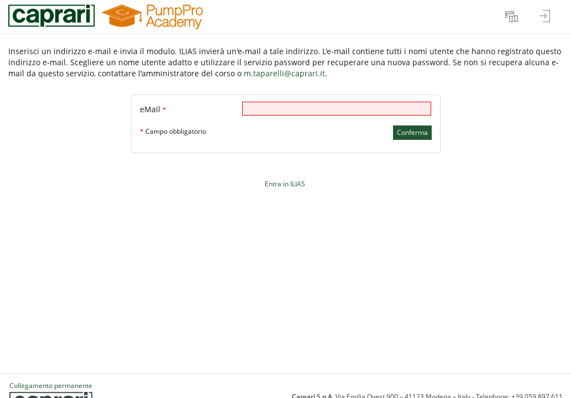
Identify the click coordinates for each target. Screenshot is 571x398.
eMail (153, 109)
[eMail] (336, 109)
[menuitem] (513, 16)
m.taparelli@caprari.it (284, 73)
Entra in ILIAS (285, 183)
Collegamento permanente (50, 385)
